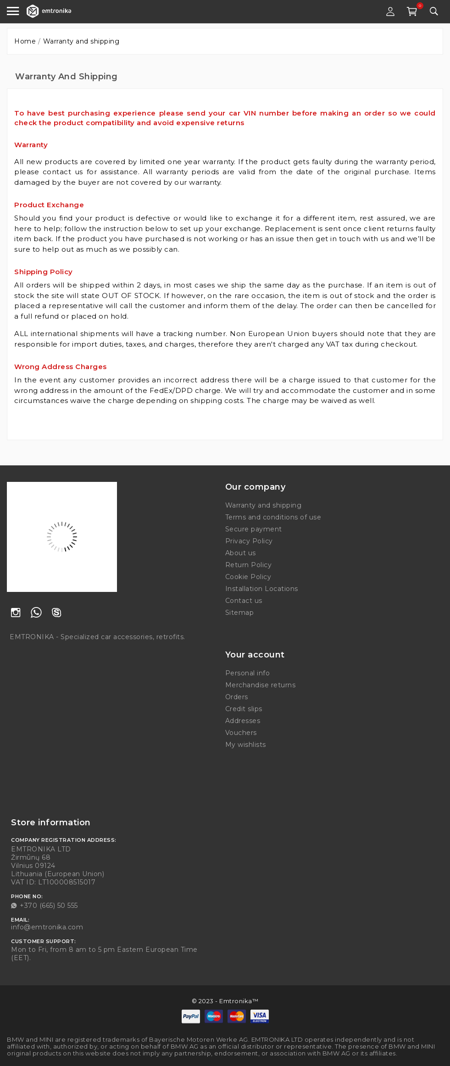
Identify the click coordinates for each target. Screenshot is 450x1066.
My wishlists (245, 744)
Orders (236, 697)
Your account (255, 655)
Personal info (247, 673)
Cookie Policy (248, 577)
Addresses (243, 721)
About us (240, 553)
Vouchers (241, 733)
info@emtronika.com (47, 927)
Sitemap (239, 612)
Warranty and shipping (263, 505)
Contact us (243, 601)
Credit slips (243, 709)
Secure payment (253, 529)
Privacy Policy (249, 541)
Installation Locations (261, 589)
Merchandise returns (260, 685)
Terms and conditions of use (273, 517)
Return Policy (248, 565)
